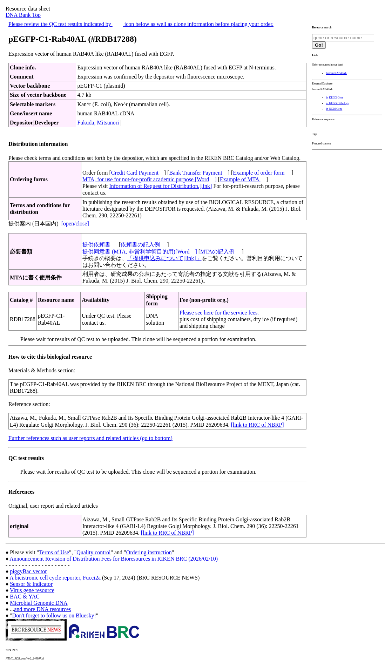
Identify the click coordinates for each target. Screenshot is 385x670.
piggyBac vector (28, 571)
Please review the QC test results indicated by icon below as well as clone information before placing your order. (140, 24)
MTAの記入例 (218, 252)
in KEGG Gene (334, 97)
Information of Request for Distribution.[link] (160, 186)
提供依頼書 (97, 245)
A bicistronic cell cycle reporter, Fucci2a (55, 578)
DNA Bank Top (23, 15)
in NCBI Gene (334, 108)
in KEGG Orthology (337, 103)
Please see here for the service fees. (219, 313)
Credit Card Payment (134, 173)
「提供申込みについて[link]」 (164, 258)
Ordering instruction (149, 552)
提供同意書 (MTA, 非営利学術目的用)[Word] (139, 252)
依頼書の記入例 (141, 245)
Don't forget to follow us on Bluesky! (54, 615)
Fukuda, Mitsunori (98, 123)
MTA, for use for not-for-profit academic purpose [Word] (149, 179)
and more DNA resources (42, 609)
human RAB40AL (336, 73)
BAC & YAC (25, 597)
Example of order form (259, 173)
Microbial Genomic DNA (38, 603)
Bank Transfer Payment (195, 173)
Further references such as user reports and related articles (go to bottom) (90, 438)
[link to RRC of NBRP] (257, 425)
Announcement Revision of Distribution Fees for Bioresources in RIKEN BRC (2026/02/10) (113, 559)
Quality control (93, 552)
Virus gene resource (32, 590)
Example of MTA (240, 179)
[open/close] (75, 223)
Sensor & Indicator (31, 584)
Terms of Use (54, 552)
